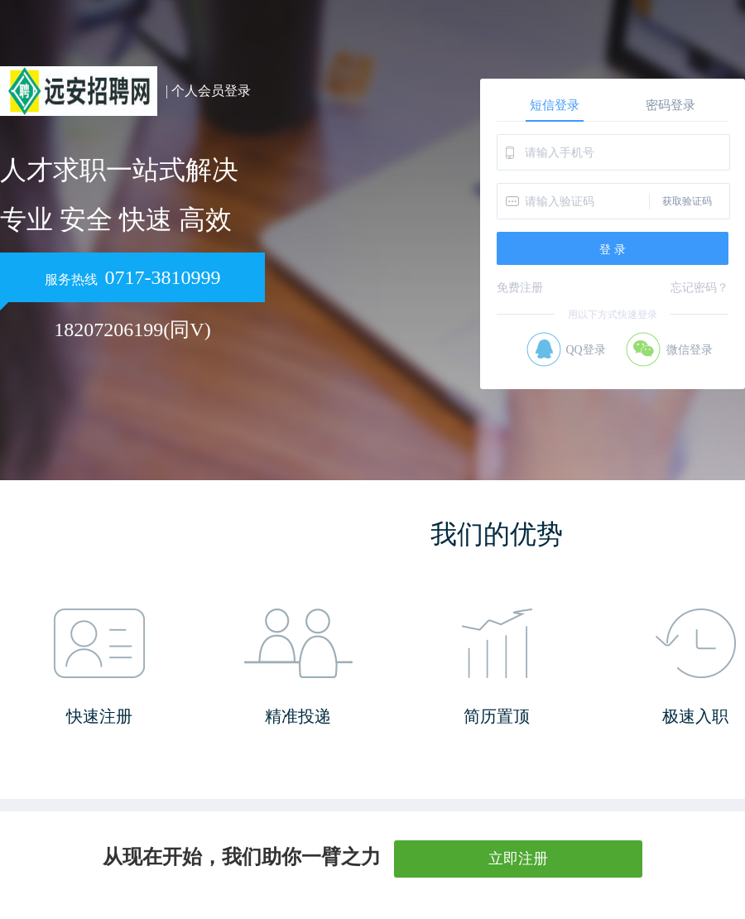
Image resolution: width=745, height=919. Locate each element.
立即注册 (518, 858)
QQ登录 (585, 350)
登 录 (612, 249)
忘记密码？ (699, 287)
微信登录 (689, 350)
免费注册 (520, 287)
